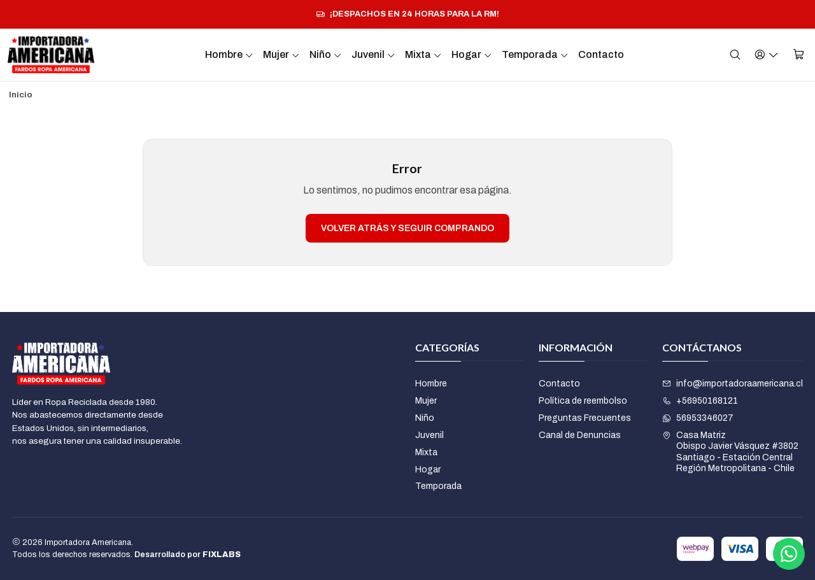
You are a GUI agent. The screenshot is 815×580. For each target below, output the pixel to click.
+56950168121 (700, 401)
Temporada (535, 54)
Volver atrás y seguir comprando (407, 228)
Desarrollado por (187, 554)
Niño (325, 54)
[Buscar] (735, 54)
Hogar (471, 54)
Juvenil (373, 54)
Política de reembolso (583, 401)
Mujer (281, 54)
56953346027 (698, 418)
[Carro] (798, 54)
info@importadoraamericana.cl (732, 383)
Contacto (601, 54)
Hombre (229, 54)
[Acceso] (766, 54)
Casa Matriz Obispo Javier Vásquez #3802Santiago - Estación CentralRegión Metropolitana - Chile (730, 452)
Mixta (423, 54)
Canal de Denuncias (580, 435)
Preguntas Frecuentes (585, 418)
